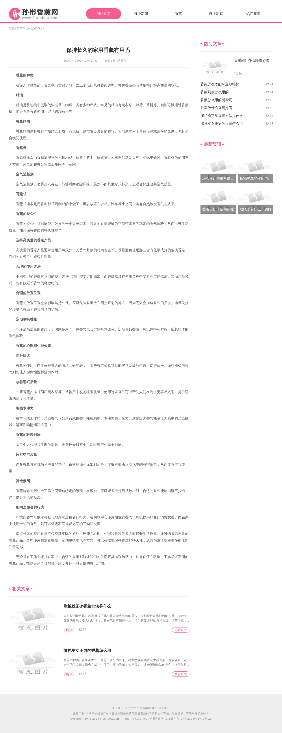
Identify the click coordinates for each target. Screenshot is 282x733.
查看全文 (180, 630)
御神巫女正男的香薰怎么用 (87, 650)
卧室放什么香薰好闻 (216, 108)
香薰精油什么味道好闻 (251, 61)
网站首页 (103, 14)
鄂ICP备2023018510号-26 (194, 718)
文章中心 (23, 28)
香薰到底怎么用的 (214, 92)
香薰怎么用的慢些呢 (216, 100)
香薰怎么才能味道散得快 (219, 84)
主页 (12, 28)
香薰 (178, 14)
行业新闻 (141, 14)
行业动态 (216, 14)
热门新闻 (253, 14)
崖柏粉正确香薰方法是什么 (87, 606)
